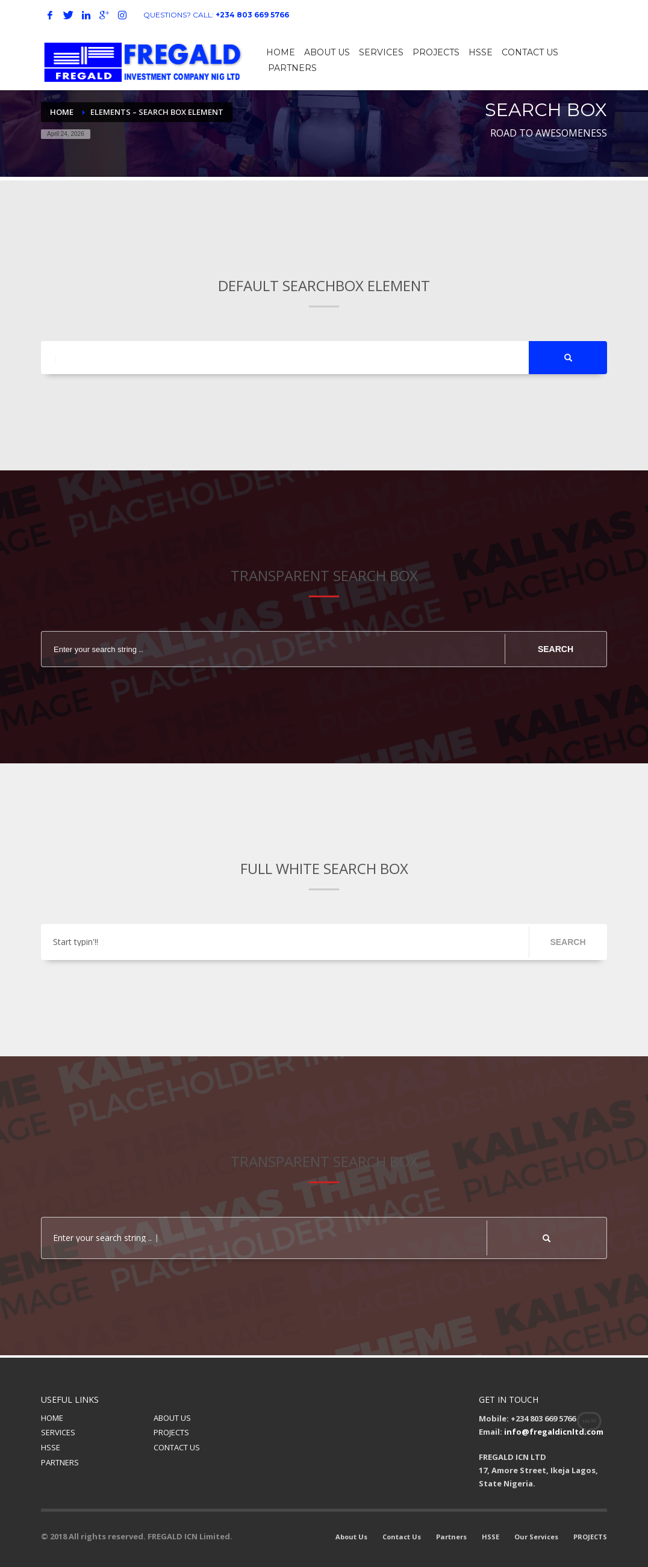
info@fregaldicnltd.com (553, 1431)
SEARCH (555, 649)
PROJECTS (171, 1432)
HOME (52, 1417)
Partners (451, 1536)
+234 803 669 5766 (252, 14)
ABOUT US (172, 1417)
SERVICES (58, 1432)
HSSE (50, 1447)
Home (61, 111)
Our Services (536, 1536)
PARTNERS (60, 1462)
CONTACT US (177, 1447)
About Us (351, 1536)
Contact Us (401, 1536)
